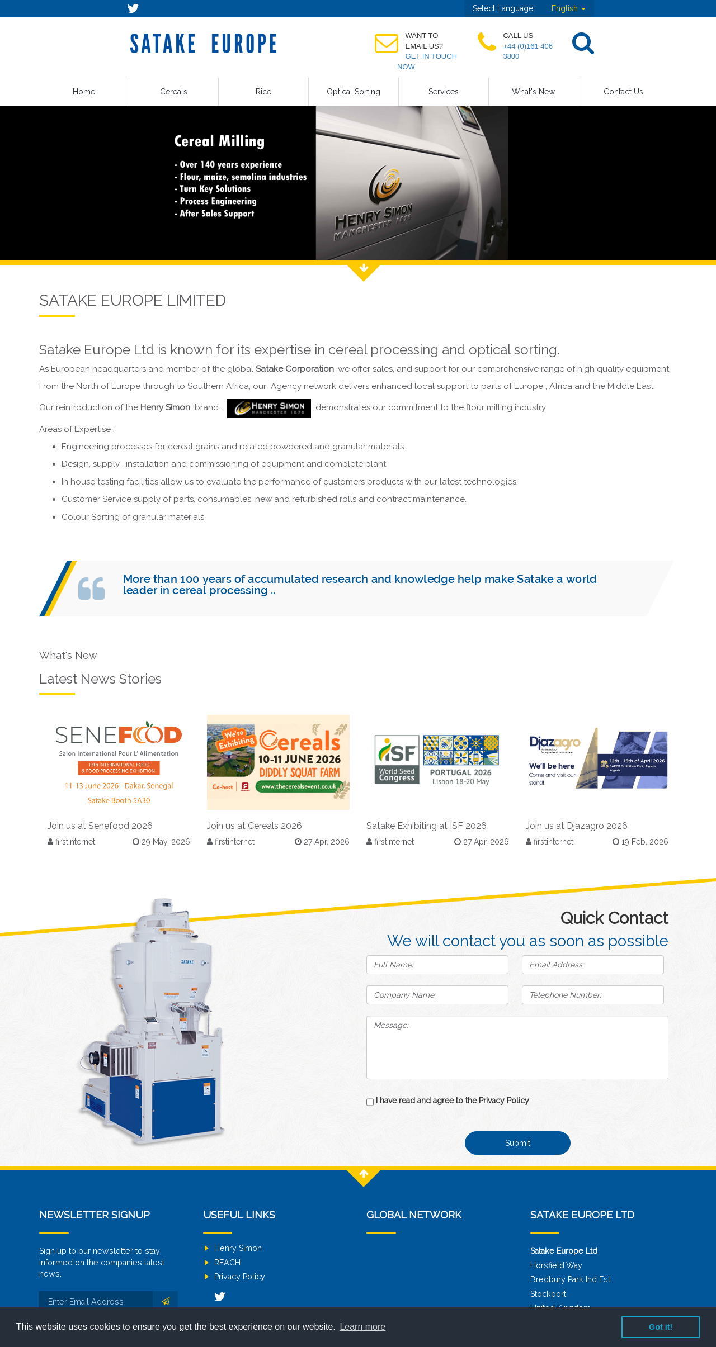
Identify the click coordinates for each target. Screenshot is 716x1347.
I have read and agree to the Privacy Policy (452, 1100)
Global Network (413, 1215)
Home (84, 91)
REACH (227, 1262)
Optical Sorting (353, 91)
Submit (517, 1143)
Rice (263, 91)
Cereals (173, 91)
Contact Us (623, 91)
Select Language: (504, 8)
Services (443, 91)
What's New (533, 91)
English (569, 8)
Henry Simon (238, 1248)
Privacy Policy (239, 1276)
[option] (358, 179)
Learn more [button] (362, 1326)
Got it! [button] (660, 1326)
